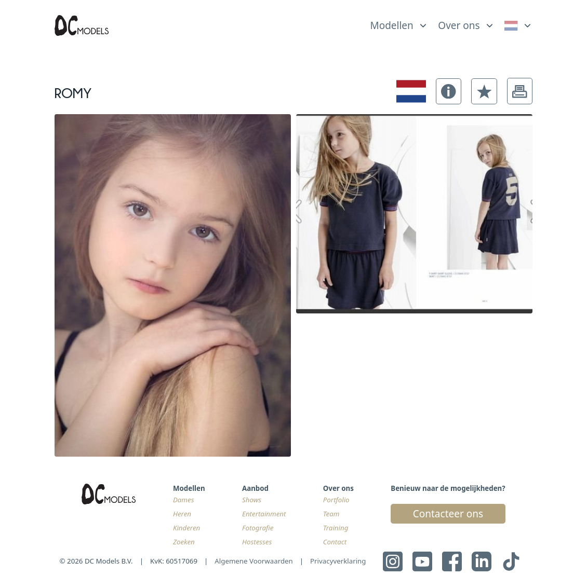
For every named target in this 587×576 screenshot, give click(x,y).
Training (336, 527)
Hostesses (257, 541)
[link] (519, 25)
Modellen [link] (391, 25)
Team (331, 513)
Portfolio (336, 499)
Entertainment (264, 513)
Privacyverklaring (338, 561)
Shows (251, 499)
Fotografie (257, 527)
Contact (334, 541)
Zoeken (184, 541)
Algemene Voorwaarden (254, 561)
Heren (182, 513)
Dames (183, 499)
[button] (449, 91)
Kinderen (186, 527)
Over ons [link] (458, 25)
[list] (399, 23)
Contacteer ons (448, 513)
